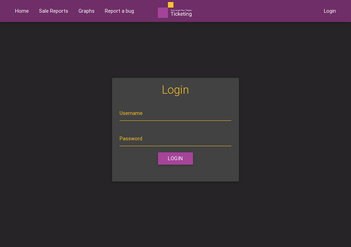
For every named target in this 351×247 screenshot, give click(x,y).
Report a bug (119, 11)
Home (22, 11)
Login (330, 11)
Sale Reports (53, 11)
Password (131, 138)
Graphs (86, 11)
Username (131, 113)
